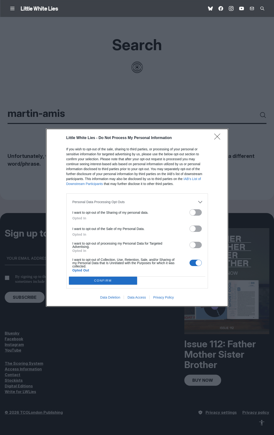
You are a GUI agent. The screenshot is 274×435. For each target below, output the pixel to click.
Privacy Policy (163, 297)
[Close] (218, 138)
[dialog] (137, 217)
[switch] (196, 212)
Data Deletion (110, 297)
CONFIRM (103, 280)
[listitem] (137, 202)
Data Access (136, 297)
